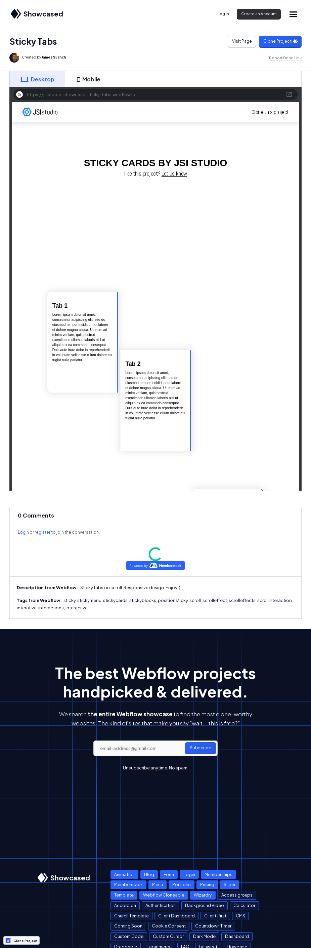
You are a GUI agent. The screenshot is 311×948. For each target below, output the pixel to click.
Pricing (207, 884)
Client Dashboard (176, 915)
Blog (149, 874)
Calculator (244, 905)
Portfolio (181, 884)
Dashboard (237, 936)
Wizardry (203, 895)
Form (169, 874)
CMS (240, 915)
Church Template (131, 915)
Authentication (160, 905)
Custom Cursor (168, 936)
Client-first (215, 915)
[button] (293, 14)
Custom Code (128, 936)
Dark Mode (204, 936)
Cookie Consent (169, 925)
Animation (124, 874)
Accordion (125, 905)
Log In (223, 13)
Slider (229, 884)
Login (23, 532)
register (42, 532)
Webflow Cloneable (163, 895)
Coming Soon (128, 925)
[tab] (37, 79)
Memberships (218, 874)
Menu (157, 884)
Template (124, 895)
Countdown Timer (213, 925)
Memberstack (128, 884)
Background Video (204, 905)
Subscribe (200, 747)
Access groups (237, 895)
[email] (155, 748)
